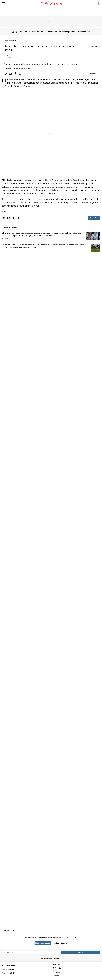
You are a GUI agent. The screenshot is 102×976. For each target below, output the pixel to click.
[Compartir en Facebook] (15, 74)
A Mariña (56, 972)
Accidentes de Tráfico (33, 212)
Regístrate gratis (42, 943)
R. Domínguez (7, 238)
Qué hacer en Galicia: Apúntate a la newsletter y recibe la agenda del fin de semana (52, 32)
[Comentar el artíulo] (92, 73)
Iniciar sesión (61, 943)
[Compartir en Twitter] (20, 74)
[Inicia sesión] (98, 3)
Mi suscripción (8, 969)
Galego (56, 958)
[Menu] (3, 3)
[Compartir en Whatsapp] (6, 74)
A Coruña (57, 968)
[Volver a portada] (51, 3)
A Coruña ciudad (19, 212)
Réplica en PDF (8, 973)
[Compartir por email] (11, 74)
